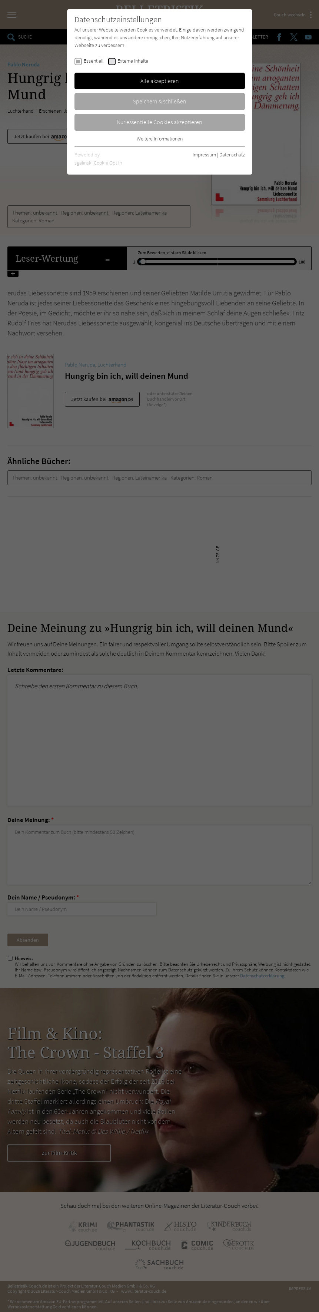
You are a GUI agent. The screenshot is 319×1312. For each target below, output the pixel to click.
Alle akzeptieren (159, 81)
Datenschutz (232, 154)
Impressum (204, 154)
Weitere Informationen (160, 138)
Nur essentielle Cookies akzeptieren (159, 122)
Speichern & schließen (159, 101)
